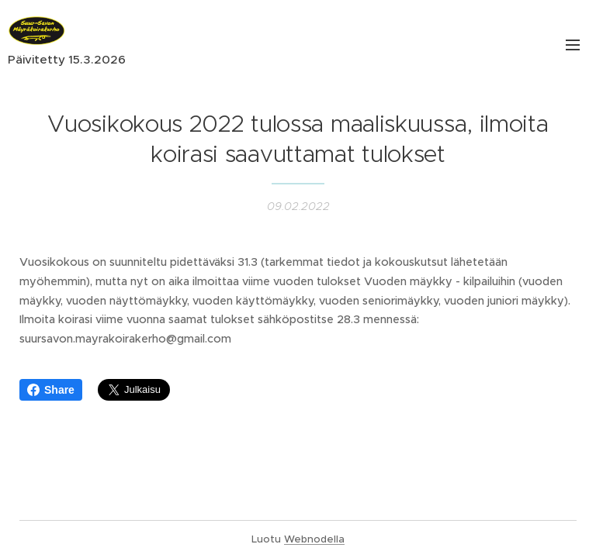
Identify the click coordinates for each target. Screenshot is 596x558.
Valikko (573, 45)
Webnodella (314, 539)
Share (50, 390)
